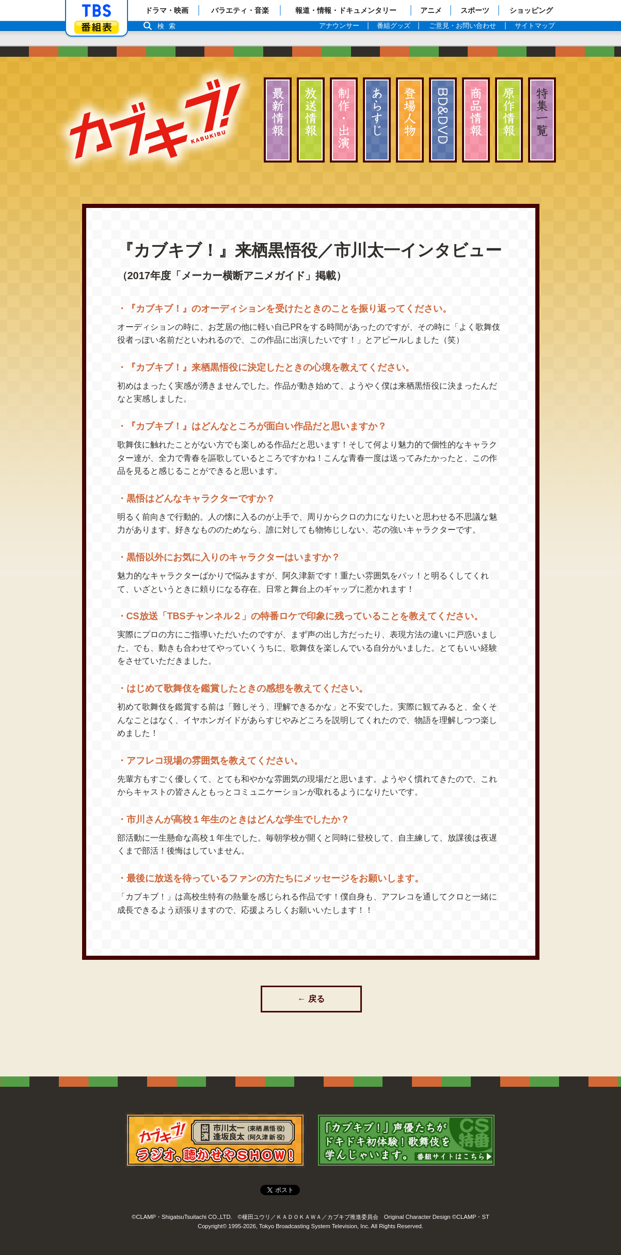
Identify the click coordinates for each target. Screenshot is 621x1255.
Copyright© (212, 1224)
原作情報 (509, 120)
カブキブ (154, 119)
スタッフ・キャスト (344, 120)
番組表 (96, 27)
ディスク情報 (443, 120)
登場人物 (410, 120)
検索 (169, 26)
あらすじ (377, 120)
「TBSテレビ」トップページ (96, 11)
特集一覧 (542, 120)
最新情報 (278, 120)
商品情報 (476, 120)
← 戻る (310, 998)
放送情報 (311, 120)
